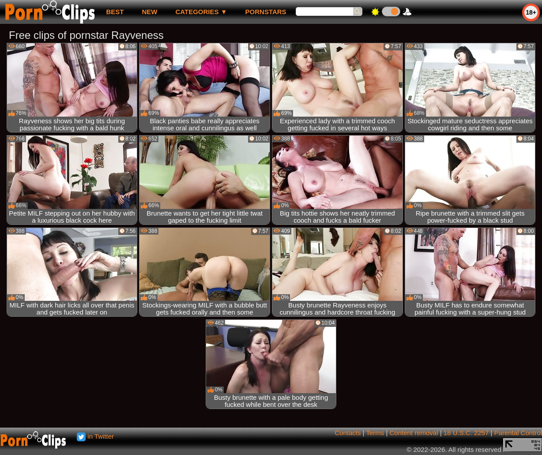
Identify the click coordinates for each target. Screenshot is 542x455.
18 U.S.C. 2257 (466, 432)
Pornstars (265, 11)
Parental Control (518, 432)
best (115, 11)
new (149, 11)
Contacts (348, 432)
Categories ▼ (201, 11)
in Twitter (95, 436)
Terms (375, 432)
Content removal (413, 432)
